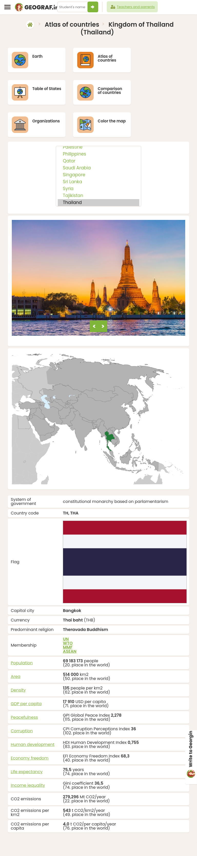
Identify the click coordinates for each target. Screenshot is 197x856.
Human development (32, 718)
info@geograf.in (117, 845)
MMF (67, 620)
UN (66, 612)
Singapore (98, 148)
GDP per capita (26, 677)
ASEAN (69, 624)
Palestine (98, 120)
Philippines (98, 127)
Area (16, 650)
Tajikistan (98, 169)
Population (22, 636)
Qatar (98, 134)
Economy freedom (29, 731)
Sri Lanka (98, 155)
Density (18, 663)
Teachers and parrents (132, 7)
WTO (68, 616)
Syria (98, 162)
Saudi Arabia (98, 141)
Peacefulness (24, 690)
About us (142, 845)
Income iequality (28, 758)
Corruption (22, 704)
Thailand (98, 175)
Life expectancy (27, 745)
